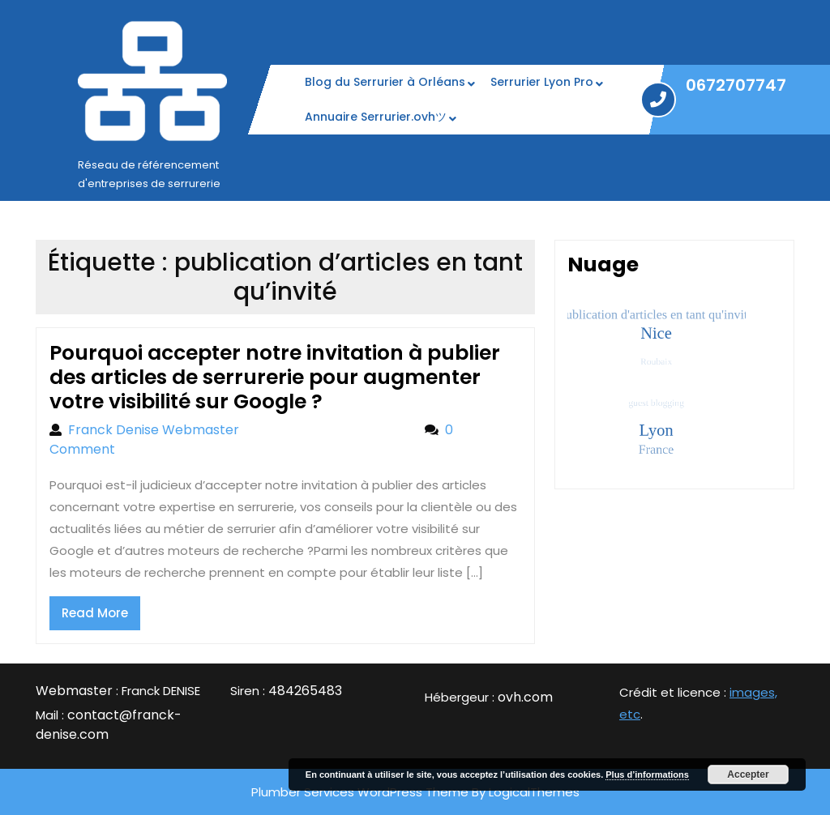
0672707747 (736, 85)
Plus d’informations (647, 774)
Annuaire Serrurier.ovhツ (376, 117)
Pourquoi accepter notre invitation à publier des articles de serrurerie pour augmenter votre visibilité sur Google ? (274, 377)
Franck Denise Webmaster (238, 429)
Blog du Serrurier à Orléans (385, 82)
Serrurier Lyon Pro (541, 82)
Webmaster (74, 690)
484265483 (305, 690)
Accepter (747, 774)
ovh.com (525, 697)
